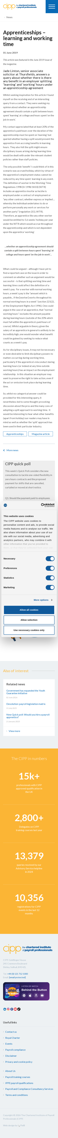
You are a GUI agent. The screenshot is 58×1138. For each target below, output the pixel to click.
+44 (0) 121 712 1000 (17, 973)
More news (12, 450)
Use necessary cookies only (28, 630)
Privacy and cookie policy (18, 1061)
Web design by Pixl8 (14, 1125)
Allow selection (29, 620)
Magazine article (41, 433)
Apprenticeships (15, 433)
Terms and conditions (16, 1094)
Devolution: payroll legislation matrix (25, 703)
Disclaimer (11, 1055)
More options (41, 600)
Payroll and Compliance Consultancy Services (29, 1088)
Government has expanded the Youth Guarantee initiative (25, 692)
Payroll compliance (15, 1049)
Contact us (11, 1031)
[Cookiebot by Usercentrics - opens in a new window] (41, 505)
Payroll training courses (17, 1076)
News (9, 17)
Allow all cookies (29, 609)
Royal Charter (12, 1037)
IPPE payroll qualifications (19, 1082)
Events (8, 1043)
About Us (10, 1070)
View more (14, 730)
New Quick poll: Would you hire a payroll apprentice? (27, 716)
